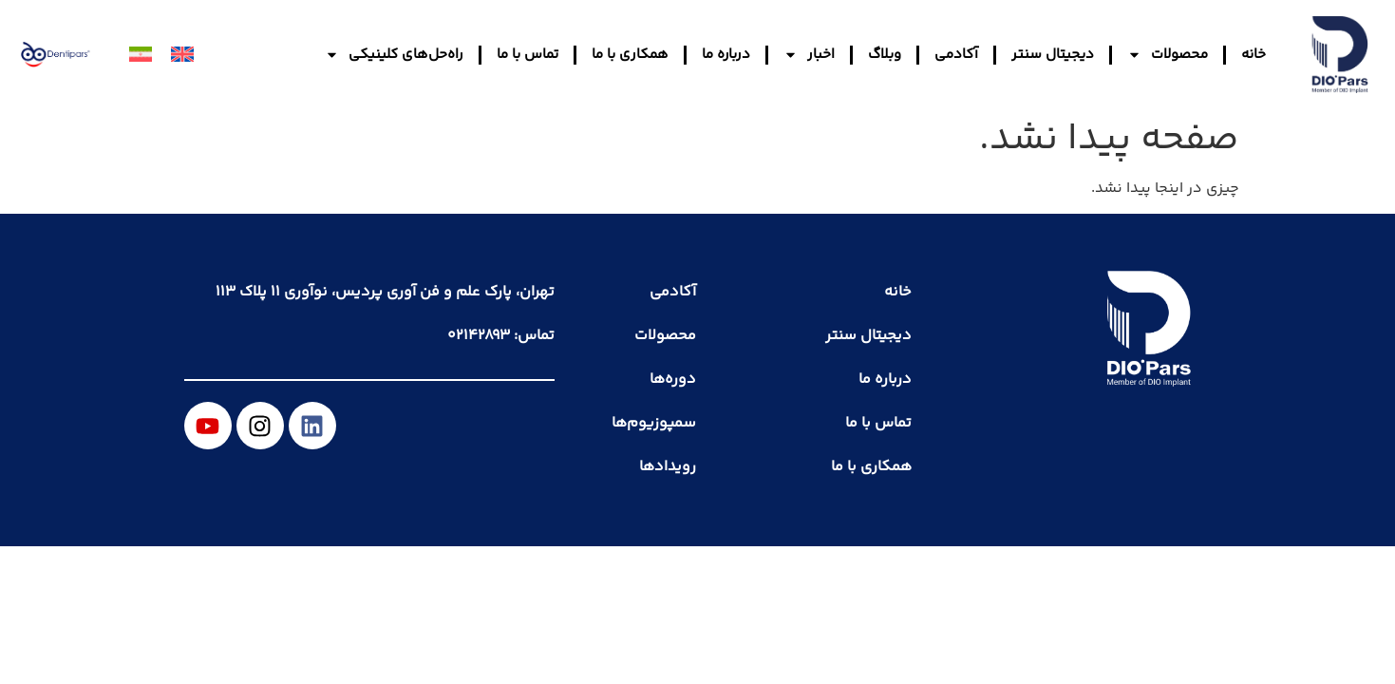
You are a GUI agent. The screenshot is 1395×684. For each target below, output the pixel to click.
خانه (1253, 55)
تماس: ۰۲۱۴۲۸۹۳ (501, 336)
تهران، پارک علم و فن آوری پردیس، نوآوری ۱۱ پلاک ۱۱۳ (385, 292)
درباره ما (726, 55)
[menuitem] (182, 55)
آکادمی (956, 55)
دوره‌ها (673, 379)
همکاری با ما (630, 55)
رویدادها (667, 467)
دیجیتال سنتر (1052, 55)
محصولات (1167, 54)
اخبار (809, 54)
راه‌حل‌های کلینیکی (394, 54)
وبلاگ (884, 55)
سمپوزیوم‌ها (654, 423)
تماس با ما (527, 55)
